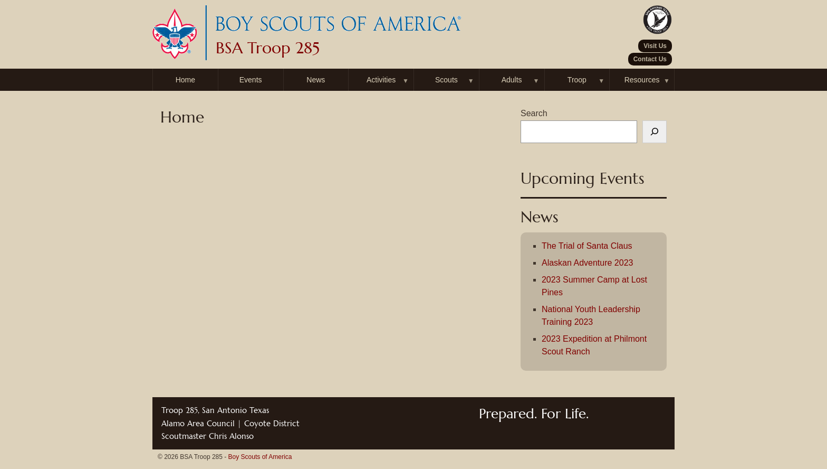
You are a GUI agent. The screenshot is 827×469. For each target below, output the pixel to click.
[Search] (654, 132)
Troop (577, 80)
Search (534, 113)
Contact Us (650, 59)
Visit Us (655, 46)
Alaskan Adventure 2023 (587, 262)
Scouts (446, 80)
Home (185, 80)
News (315, 80)
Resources (642, 80)
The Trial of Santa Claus (587, 245)
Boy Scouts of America (260, 457)
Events (250, 80)
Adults (512, 80)
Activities (381, 80)
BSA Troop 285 (268, 48)
